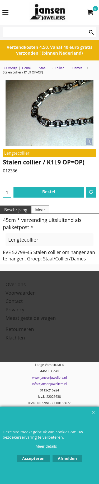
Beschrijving (15, 210)
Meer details (46, 446)
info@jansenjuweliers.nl (49, 384)
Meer (40, 210)
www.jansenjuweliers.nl (49, 377)
